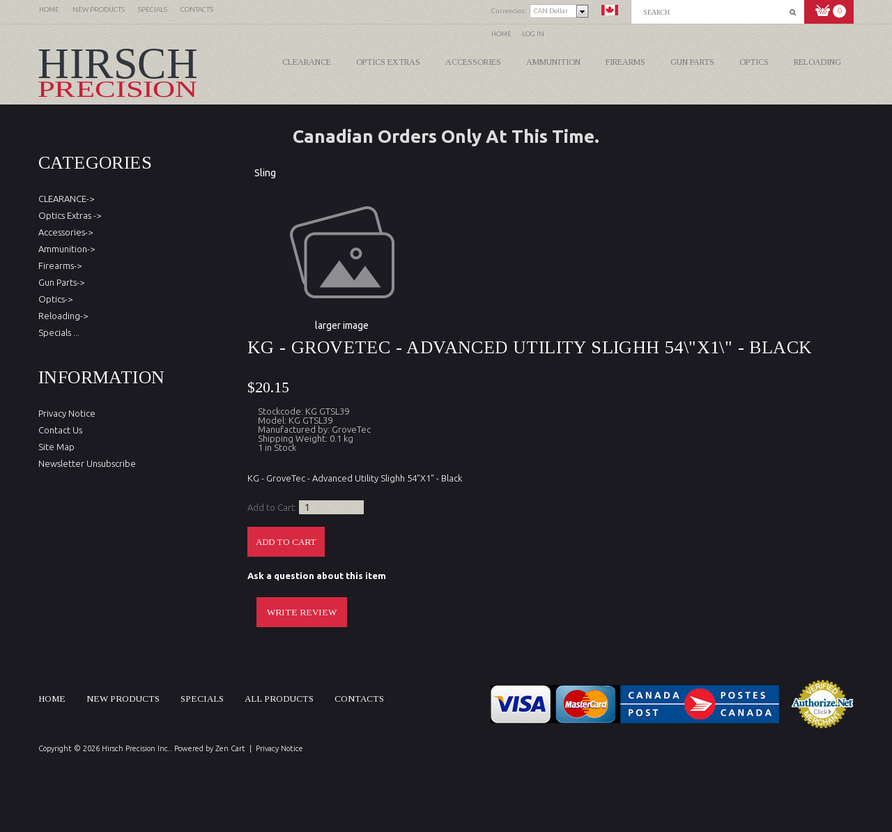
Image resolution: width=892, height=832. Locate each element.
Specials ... (58, 332)
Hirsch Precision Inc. (136, 748)
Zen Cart (230, 748)
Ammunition (553, 62)
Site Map (56, 447)
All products (279, 698)
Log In (533, 34)
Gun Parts (692, 62)
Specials (202, 698)
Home (501, 34)
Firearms (625, 62)
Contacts (359, 698)
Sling (265, 172)
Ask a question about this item (316, 575)
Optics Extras (388, 62)
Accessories (473, 62)
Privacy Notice (66, 413)
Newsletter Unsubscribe (87, 463)
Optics (754, 62)
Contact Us (60, 430)
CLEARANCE (306, 62)
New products (123, 698)
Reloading (817, 62)
